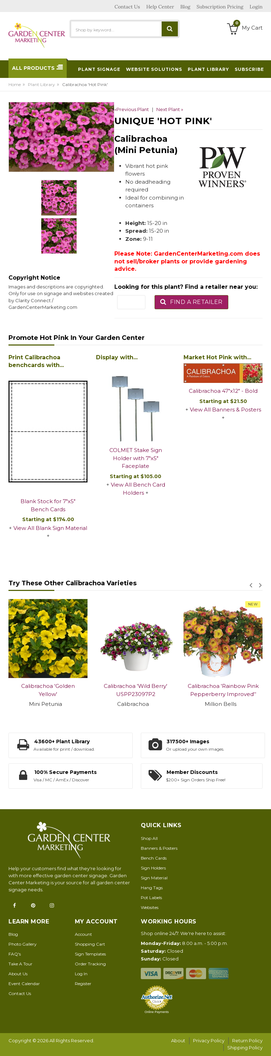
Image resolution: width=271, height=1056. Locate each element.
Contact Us (19, 993)
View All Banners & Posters (225, 409)
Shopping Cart (90, 944)
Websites (149, 907)
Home (14, 84)
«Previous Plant (131, 109)
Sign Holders (153, 868)
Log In (81, 973)
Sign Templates (90, 954)
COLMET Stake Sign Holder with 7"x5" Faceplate (135, 458)
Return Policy (247, 1040)
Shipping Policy (245, 1047)
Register (83, 983)
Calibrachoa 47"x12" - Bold (223, 390)
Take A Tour (20, 963)
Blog (13, 934)
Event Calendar (24, 983)
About (178, 1040)
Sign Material (154, 877)
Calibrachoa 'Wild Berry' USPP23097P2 (135, 690)
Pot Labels (151, 897)
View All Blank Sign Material (50, 528)
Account (83, 934)
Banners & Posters (159, 848)
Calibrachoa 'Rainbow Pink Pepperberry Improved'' (223, 690)
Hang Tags (152, 887)
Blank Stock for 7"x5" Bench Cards (48, 505)
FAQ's (14, 954)
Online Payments (157, 1012)
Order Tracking (90, 963)
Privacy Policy (208, 1040)
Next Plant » (169, 109)
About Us (18, 973)
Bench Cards (154, 858)
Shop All (149, 838)
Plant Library (41, 84)
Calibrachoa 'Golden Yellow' (48, 690)
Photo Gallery (22, 944)
